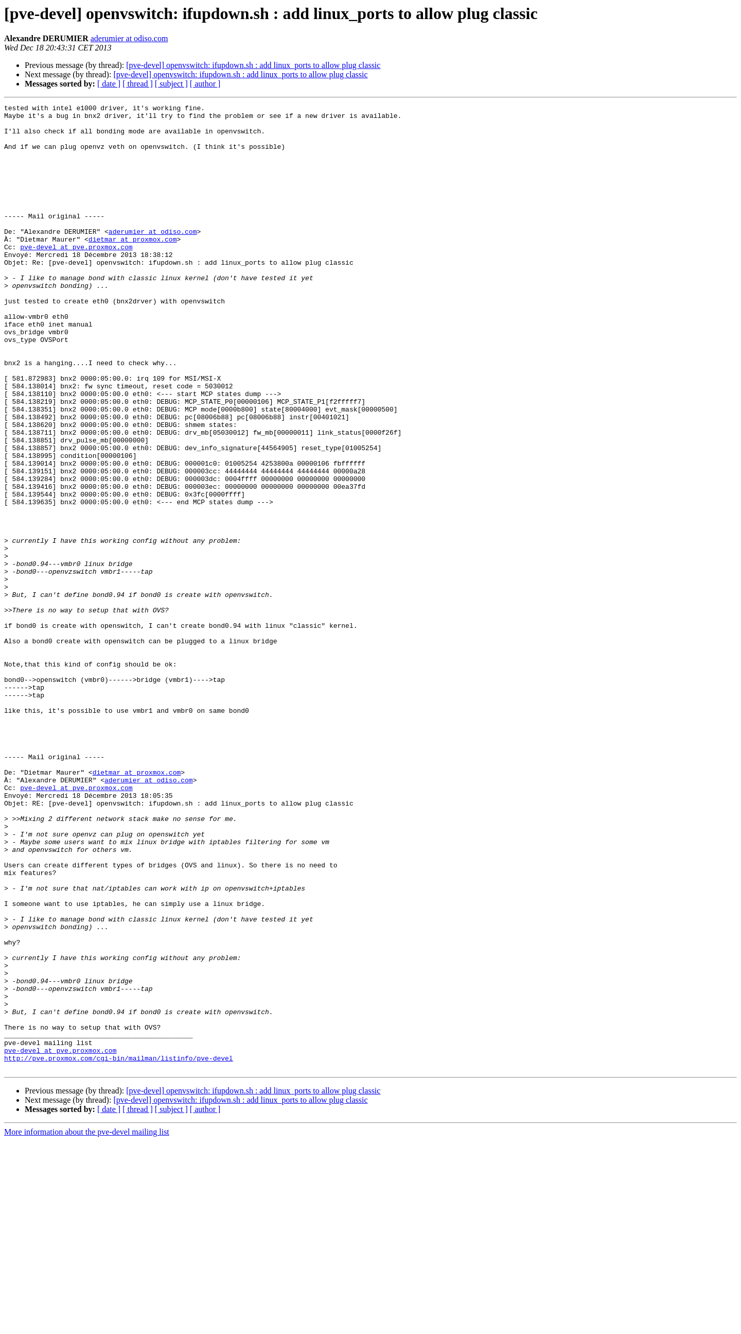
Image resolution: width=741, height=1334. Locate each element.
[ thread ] (137, 83)
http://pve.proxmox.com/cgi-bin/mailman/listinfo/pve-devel (118, 1249)
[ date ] (108, 83)
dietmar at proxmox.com (133, 266)
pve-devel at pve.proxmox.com (76, 276)
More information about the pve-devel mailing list (86, 1325)
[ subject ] (171, 83)
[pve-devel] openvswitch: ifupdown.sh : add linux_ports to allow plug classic (253, 65)
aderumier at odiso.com (129, 38)
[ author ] (205, 83)
